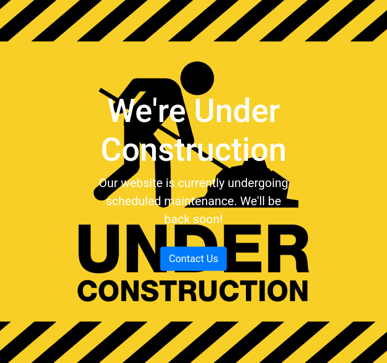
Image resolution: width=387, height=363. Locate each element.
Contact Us (193, 259)
